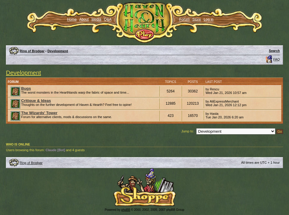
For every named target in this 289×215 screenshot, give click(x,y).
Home (72, 19)
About (84, 19)
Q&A (107, 19)
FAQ (276, 59)
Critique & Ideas (36, 100)
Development (58, 51)
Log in (208, 19)
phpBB (125, 209)
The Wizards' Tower (39, 113)
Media (96, 19)
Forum (184, 19)
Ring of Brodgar (32, 51)
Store (196, 19)
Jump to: (187, 131)
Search (274, 50)
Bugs (26, 88)
